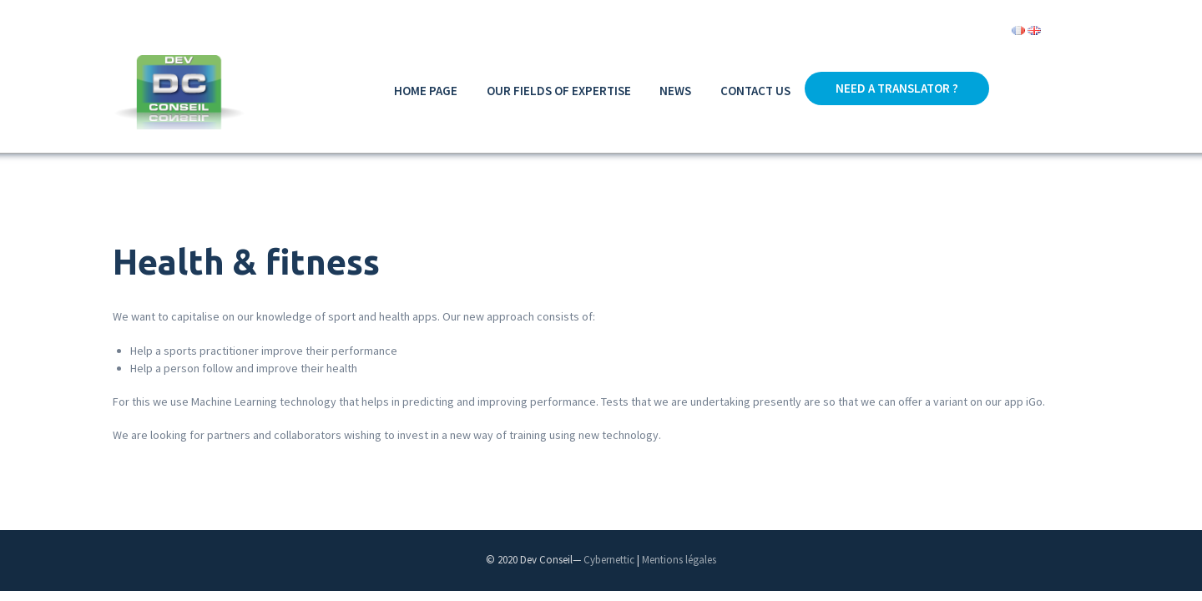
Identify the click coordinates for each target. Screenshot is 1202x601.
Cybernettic (608, 560)
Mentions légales (679, 560)
